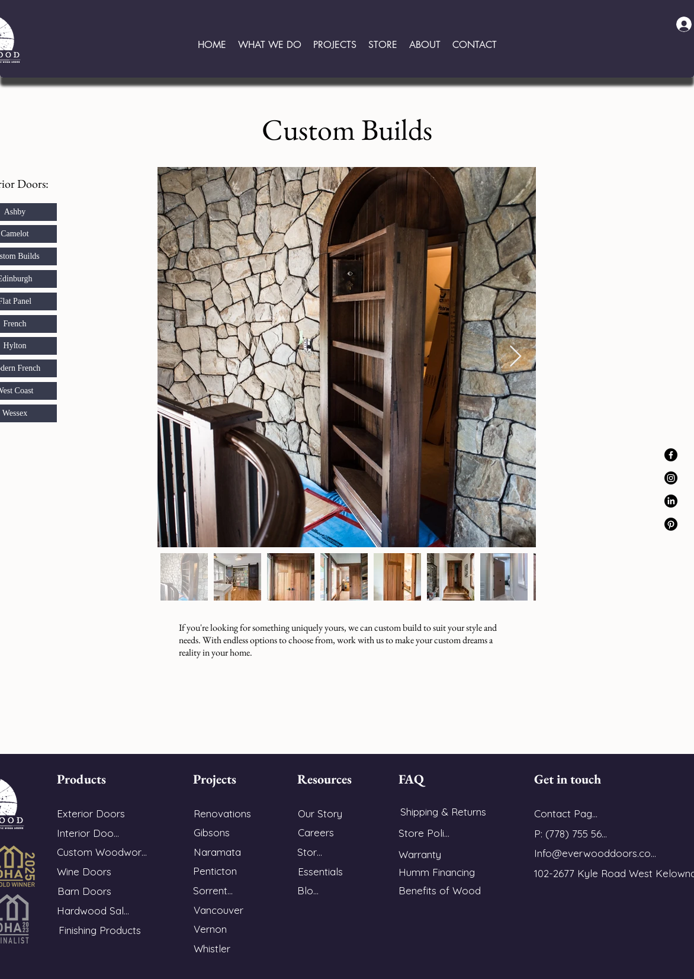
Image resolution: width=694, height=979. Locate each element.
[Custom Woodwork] (102, 852)
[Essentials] (320, 871)
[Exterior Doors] (91, 813)
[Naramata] (217, 852)
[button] (269, 45)
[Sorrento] (213, 890)
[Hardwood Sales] (95, 910)
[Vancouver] (218, 910)
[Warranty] (426, 854)
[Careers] (315, 832)
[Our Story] (319, 813)
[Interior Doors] (89, 833)
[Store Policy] (426, 833)
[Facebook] (670, 454)
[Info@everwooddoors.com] (596, 853)
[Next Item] (515, 356)
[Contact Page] (565, 813)
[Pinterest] (670, 524)
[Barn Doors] (84, 891)
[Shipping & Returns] (443, 811)
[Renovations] (222, 813)
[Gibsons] (211, 832)
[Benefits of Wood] (441, 890)
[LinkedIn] (670, 501)
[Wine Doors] (84, 871)
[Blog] (308, 890)
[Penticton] (215, 871)
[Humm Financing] (441, 872)
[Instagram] (670, 477)
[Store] (309, 852)
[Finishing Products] (100, 930)
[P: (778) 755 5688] (573, 833)
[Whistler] (212, 948)
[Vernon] (210, 929)
